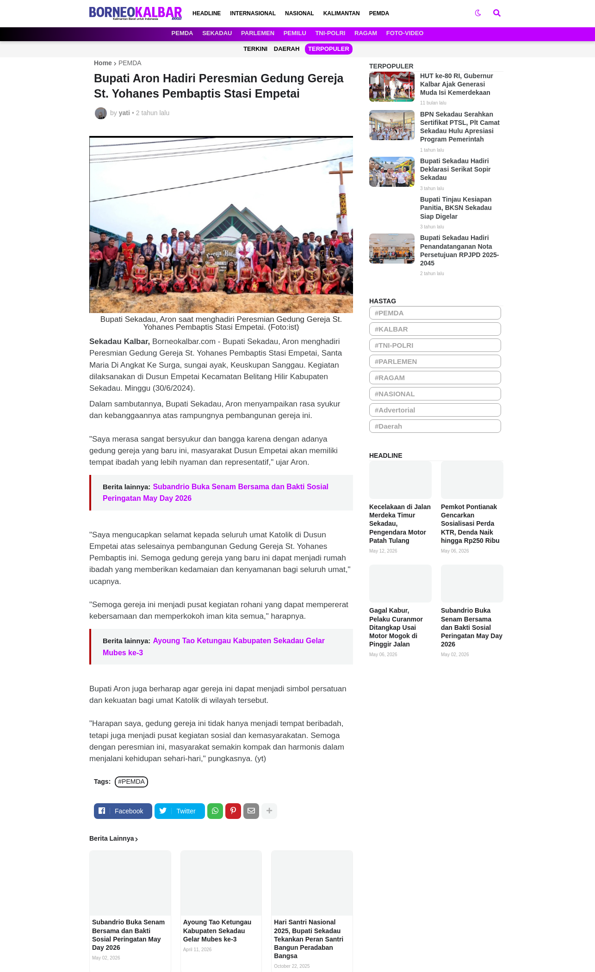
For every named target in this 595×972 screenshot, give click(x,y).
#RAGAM (390, 377)
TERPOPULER (328, 48)
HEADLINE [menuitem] (206, 13)
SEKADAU (217, 33)
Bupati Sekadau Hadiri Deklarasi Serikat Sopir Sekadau (455, 169)
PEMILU (295, 33)
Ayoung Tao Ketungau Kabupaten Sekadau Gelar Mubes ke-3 (217, 930)
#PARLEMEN (396, 361)
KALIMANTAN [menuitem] (341, 13)
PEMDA (182, 33)
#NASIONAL (395, 394)
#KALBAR (391, 329)
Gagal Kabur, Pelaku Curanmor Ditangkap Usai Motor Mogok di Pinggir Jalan (396, 627)
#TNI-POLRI (394, 345)
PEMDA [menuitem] (379, 13)
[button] (478, 13)
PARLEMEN (257, 33)
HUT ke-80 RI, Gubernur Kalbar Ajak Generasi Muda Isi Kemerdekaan (456, 84)
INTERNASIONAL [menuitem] (253, 13)
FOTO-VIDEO (405, 33)
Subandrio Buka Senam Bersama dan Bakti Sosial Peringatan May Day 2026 (128, 934)
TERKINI (255, 48)
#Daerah (388, 426)
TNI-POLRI (330, 33)
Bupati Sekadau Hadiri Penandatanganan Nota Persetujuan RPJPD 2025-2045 (459, 250)
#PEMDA (131, 781)
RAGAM (365, 33)
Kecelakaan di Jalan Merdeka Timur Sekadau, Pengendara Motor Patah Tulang (400, 523)
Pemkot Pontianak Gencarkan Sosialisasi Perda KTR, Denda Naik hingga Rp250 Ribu (470, 523)
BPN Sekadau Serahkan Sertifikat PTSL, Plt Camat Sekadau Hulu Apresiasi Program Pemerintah (460, 127)
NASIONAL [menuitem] (299, 13)
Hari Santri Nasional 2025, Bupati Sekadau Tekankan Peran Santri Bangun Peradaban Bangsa (308, 939)
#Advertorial (395, 410)
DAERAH (287, 48)
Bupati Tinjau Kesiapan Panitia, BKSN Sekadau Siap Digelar (456, 208)
